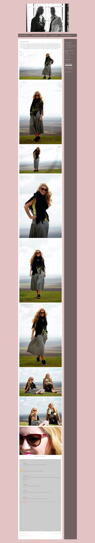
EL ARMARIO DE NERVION (71, 45)
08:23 (28, 497)
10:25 (28, 463)
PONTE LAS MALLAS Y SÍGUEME (39, 35)
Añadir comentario (24, 502)
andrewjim (68, 60)
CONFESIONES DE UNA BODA (70, 54)
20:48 (28, 490)
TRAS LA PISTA (68, 48)
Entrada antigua (57, 533)
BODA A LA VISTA (69, 56)
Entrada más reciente (24, 533)
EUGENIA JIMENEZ (69, 69)
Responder (25, 466)
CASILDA (67, 55)
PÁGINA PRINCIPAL (24, 35)
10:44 (30, 475)
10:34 (28, 469)
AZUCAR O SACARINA (66, 35)
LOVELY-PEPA (68, 44)
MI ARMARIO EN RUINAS (70, 46)
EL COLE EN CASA (54, 35)
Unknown (24, 469)
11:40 (28, 484)
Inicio (41, 533)
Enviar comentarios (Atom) (28, 535)
